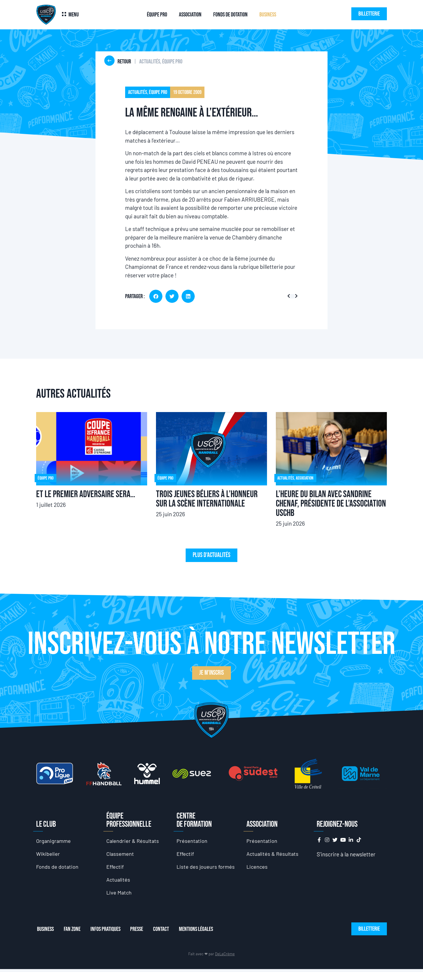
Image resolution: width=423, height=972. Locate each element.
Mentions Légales (204, 932)
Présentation (192, 841)
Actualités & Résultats (273, 854)
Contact (167, 932)
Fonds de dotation (230, 14)
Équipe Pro (157, 14)
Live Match (119, 895)
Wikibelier (48, 854)
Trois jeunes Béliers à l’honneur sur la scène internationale (207, 499)
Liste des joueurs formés (206, 868)
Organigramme (54, 841)
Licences (257, 868)
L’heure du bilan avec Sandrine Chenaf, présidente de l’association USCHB (331, 504)
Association (190, 14)
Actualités (118, 881)
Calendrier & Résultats (133, 841)
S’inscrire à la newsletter (346, 854)
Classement (120, 854)
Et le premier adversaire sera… (85, 494)
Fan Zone (73, 932)
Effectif (115, 868)
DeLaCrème (225, 956)
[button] (155, 296)
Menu (73, 14)
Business (267, 14)
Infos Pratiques (108, 932)
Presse (141, 932)
